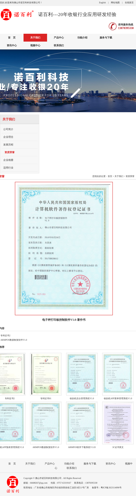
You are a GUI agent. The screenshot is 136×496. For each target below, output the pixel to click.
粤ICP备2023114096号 (111, 487)
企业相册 (8, 160)
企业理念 (8, 137)
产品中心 (59, 37)
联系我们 (59, 45)
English (102, 2)
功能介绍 (82, 37)
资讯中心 (12, 45)
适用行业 (8, 167)
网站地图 (115, 2)
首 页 (12, 37)
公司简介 (8, 129)
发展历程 (8, 144)
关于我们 (35, 37)
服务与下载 (106, 37)
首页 (110, 176)
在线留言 (129, 2)
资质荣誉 (10, 152)
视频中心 (35, 45)
